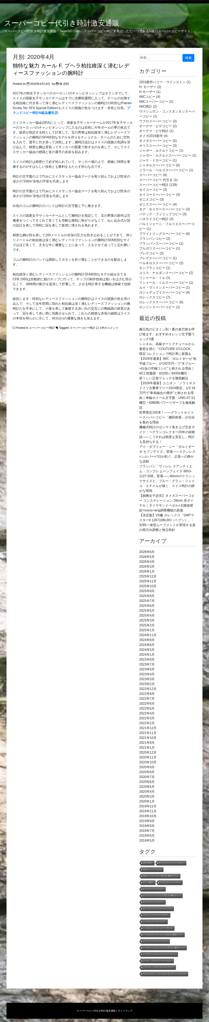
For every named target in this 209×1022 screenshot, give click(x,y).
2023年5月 (147, 669)
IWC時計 (145, 106)
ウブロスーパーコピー (155, 121)
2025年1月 (147, 630)
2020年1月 (147, 801)
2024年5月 (147, 649)
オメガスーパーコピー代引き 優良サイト (161, 895)
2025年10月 (148, 586)
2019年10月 (148, 816)
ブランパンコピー (152, 238)
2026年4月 (147, 561)
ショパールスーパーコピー (155, 941)
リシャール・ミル (152, 277)
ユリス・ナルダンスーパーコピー (163, 273)
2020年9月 (147, 767)
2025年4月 (147, 615)
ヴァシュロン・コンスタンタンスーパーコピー (164, 974)
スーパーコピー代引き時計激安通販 (61, 23)
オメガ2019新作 (151, 136)
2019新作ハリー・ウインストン (162, 82)
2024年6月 (147, 645)
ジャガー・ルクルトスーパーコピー (165, 155)
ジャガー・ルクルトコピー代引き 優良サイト (164, 948)
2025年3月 (147, 620)
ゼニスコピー (149, 199)
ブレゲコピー (149, 253)
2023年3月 (147, 679)
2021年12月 (148, 728)
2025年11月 (148, 581)
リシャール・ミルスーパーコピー (163, 282)
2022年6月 (147, 703)
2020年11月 (148, 757)
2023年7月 (147, 664)
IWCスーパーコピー (153, 101)
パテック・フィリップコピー (160, 214)
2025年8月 (147, 596)
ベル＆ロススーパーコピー (158, 263)
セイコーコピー (150, 189)
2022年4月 (147, 713)
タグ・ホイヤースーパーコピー (162, 209)
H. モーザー (147, 87)
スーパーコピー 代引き (156, 180)
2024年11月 (148, 635)
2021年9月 (147, 742)
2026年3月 (147, 566)
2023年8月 (147, 659)
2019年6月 (147, 835)
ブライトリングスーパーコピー (162, 233)
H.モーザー (147, 92)
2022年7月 (147, 698)
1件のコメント (109, 327)
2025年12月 (148, 576)
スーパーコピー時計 (42, 327)
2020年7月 (147, 777)
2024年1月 (147, 654)
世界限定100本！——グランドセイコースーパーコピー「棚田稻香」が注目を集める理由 (167, 417)
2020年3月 (147, 796)
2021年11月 (148, 733)
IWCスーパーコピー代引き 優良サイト (160, 876)
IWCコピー (147, 96)
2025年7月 (147, 601)
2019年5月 (147, 840)
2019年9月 (147, 821)
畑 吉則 (64, 83)
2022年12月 (148, 689)
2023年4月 (147, 674)
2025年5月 (147, 610)
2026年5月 (147, 556)
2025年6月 (147, 605)
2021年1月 (147, 747)
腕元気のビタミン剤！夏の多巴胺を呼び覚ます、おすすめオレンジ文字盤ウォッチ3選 (167, 334)
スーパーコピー (150, 175)
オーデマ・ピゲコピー (155, 126)
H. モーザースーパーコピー (171, 863)
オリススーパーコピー (155, 145)
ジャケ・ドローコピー (155, 160)
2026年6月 (147, 552)
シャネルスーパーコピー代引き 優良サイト (162, 935)
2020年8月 (147, 772)
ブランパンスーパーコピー (158, 243)
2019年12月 (148, 806)
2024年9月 (147, 640)
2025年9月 (147, 591)
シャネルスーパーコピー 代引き (157, 928)
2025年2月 (147, 625)
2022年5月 (147, 708)
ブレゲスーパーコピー (155, 258)
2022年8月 (147, 693)
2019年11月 (148, 811)
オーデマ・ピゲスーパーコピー (157, 908)
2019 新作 (147, 863)
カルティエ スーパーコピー (155, 915)
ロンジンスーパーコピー (157, 307)
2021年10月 (148, 737)
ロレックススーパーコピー (158, 302)
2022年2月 (147, 723)
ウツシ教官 (148, 882)
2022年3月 (147, 718)
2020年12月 (148, 752)
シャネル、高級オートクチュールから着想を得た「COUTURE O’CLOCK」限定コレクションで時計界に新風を (167, 348)
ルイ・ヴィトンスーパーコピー (162, 287)
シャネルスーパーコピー (157, 165)
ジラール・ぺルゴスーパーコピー (163, 170)
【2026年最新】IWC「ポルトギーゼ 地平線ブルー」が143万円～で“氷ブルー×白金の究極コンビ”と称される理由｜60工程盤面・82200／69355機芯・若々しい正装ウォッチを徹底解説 (167, 368)
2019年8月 (147, 826)
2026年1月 (147, 571)
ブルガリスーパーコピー (157, 248)
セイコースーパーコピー (157, 194)
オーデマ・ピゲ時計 (154, 131)
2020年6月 (147, 782)
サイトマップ (125, 1010)
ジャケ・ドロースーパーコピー (157, 961)
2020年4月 (147, 791)
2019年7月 (147, 830)
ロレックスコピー (152, 297)
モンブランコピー (152, 268)
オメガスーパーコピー (155, 140)
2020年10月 (148, 762)
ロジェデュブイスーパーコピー (162, 292)
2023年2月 (147, 684)
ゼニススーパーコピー (155, 204)
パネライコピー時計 (154, 219)
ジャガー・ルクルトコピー (158, 150)
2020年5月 (147, 786)
